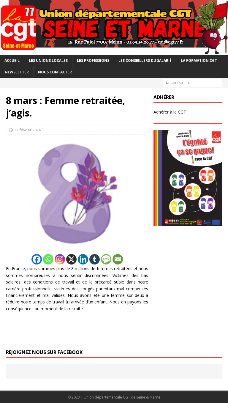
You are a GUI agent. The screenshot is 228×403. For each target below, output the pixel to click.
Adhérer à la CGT (169, 112)
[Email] (118, 259)
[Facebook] (36, 259)
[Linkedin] (83, 259)
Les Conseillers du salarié (145, 60)
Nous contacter (55, 72)
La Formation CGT (199, 60)
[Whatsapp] (48, 259)
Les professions (93, 60)
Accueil (12, 60)
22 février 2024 (27, 130)
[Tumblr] (94, 259)
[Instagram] (60, 259)
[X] (71, 259)
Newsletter (17, 72)
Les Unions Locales (48, 60)
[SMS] (106, 259)
